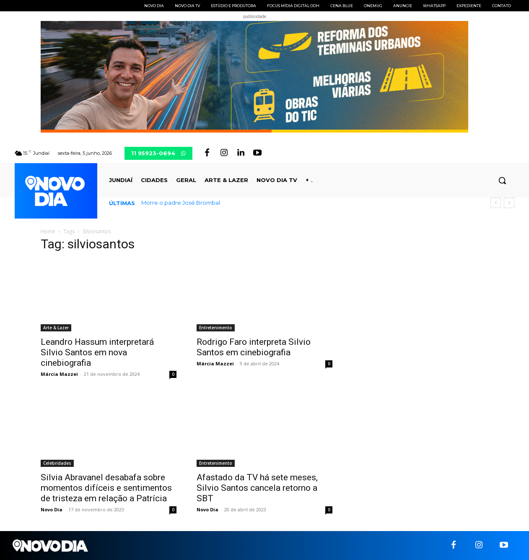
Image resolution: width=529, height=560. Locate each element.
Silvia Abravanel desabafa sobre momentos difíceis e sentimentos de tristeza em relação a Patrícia (106, 487)
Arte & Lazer (56, 328)
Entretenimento (215, 328)
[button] (502, 180)
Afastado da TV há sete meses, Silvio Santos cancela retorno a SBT (257, 487)
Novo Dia (51, 509)
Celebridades (57, 463)
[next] (509, 203)
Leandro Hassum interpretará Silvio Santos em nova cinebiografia (97, 352)
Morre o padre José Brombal (180, 202)
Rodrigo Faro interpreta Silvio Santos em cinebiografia (254, 347)
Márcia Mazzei (59, 374)
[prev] (495, 203)
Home (48, 231)
